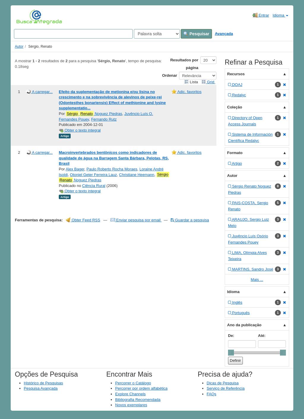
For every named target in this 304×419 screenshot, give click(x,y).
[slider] (231, 353)
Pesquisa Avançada (41, 388)
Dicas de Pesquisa (223, 383)
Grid (208, 82)
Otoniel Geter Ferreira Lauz (93, 174)
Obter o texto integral (80, 130)
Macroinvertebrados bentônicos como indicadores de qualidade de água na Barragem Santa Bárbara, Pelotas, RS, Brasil (114, 158)
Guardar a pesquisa (190, 220)
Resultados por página (184, 64)
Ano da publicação (244, 325)
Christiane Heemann (136, 174)
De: (231, 335)
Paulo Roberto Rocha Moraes (111, 169)
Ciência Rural (93, 185)
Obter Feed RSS (83, 220)
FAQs (211, 394)
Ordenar (169, 75)
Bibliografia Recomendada (137, 399)
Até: (261, 335)
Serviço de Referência (226, 388)
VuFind (25, 17)
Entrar (261, 15)
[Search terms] (73, 34)
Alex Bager (75, 169)
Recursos (236, 74)
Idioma (280, 15)
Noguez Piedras (94, 113)
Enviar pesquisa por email (136, 220)
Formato (235, 153)
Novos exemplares (131, 405)
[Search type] (157, 34)
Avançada (224, 33)
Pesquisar (196, 33)
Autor (19, 46)
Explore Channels (130, 394)
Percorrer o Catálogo (133, 383)
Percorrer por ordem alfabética (141, 388)
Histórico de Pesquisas (43, 383)
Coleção (234, 107)
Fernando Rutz (104, 119)
